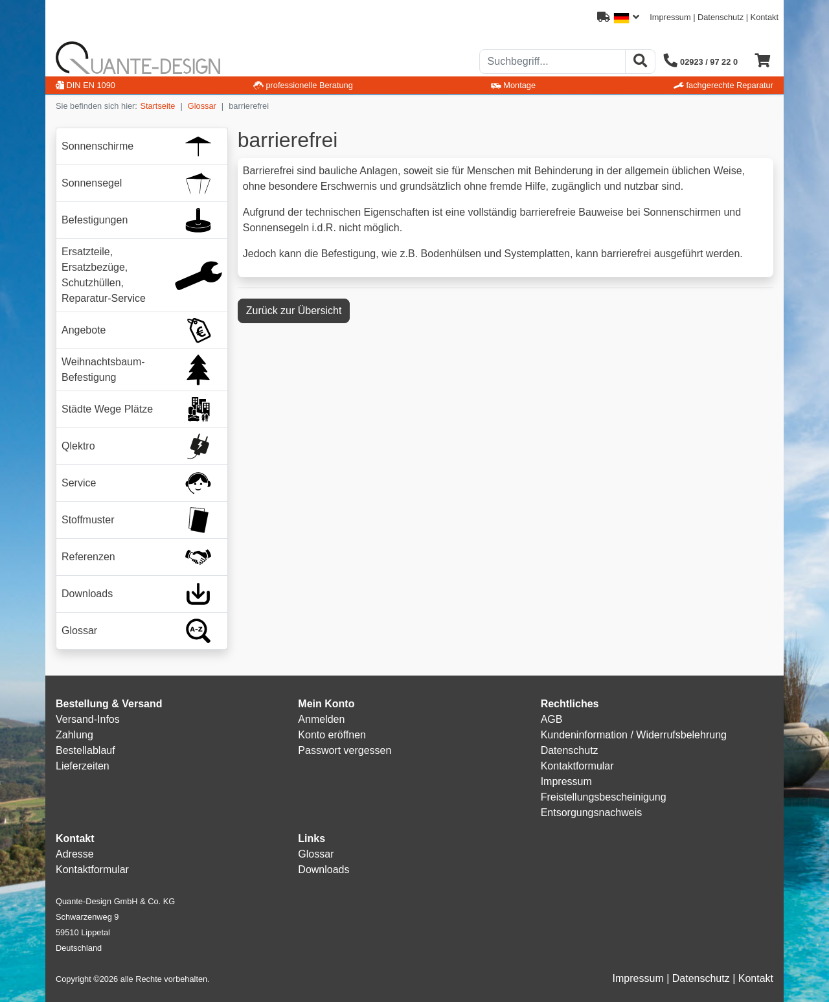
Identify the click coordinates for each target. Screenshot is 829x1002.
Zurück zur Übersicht (294, 310)
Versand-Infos (88, 719)
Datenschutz (721, 17)
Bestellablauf (85, 750)
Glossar (202, 106)
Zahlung (74, 734)
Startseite (157, 106)
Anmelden (321, 719)
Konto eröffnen (332, 734)
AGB (552, 719)
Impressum (670, 17)
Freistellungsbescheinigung (603, 797)
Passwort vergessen (344, 750)
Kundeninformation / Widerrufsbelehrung (634, 734)
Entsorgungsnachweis (591, 812)
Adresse (75, 854)
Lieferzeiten (82, 765)
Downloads (323, 869)
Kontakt (764, 17)
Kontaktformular (577, 765)
